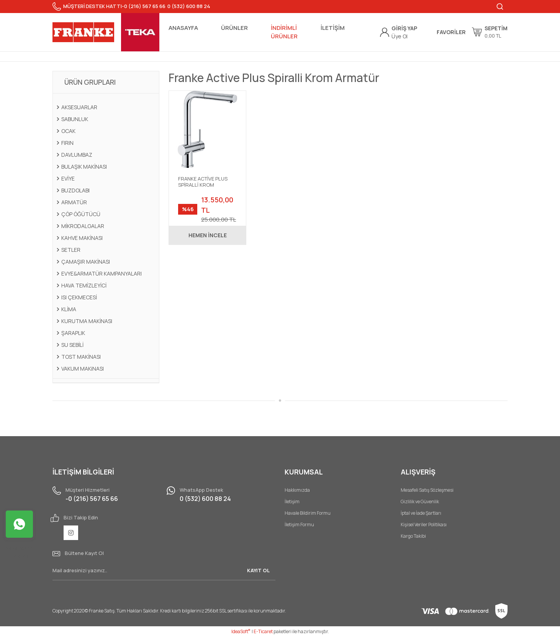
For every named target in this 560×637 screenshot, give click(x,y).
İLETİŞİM (333, 28)
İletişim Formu (299, 524)
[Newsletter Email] (163, 570)
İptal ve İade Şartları (421, 513)
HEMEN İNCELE (207, 235)
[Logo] (83, 32)
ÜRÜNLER (234, 28)
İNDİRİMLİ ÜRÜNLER (284, 32)
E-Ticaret (263, 631)
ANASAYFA (183, 28)
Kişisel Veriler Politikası (424, 524)
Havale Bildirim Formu (308, 513)
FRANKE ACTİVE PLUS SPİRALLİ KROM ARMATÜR (203, 182)
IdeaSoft (241, 631)
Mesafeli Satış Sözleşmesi (427, 490)
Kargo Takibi (413, 536)
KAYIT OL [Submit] (258, 570)
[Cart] (490, 31)
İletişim (292, 501)
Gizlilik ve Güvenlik (420, 501)
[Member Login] (404, 28)
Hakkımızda (297, 490)
